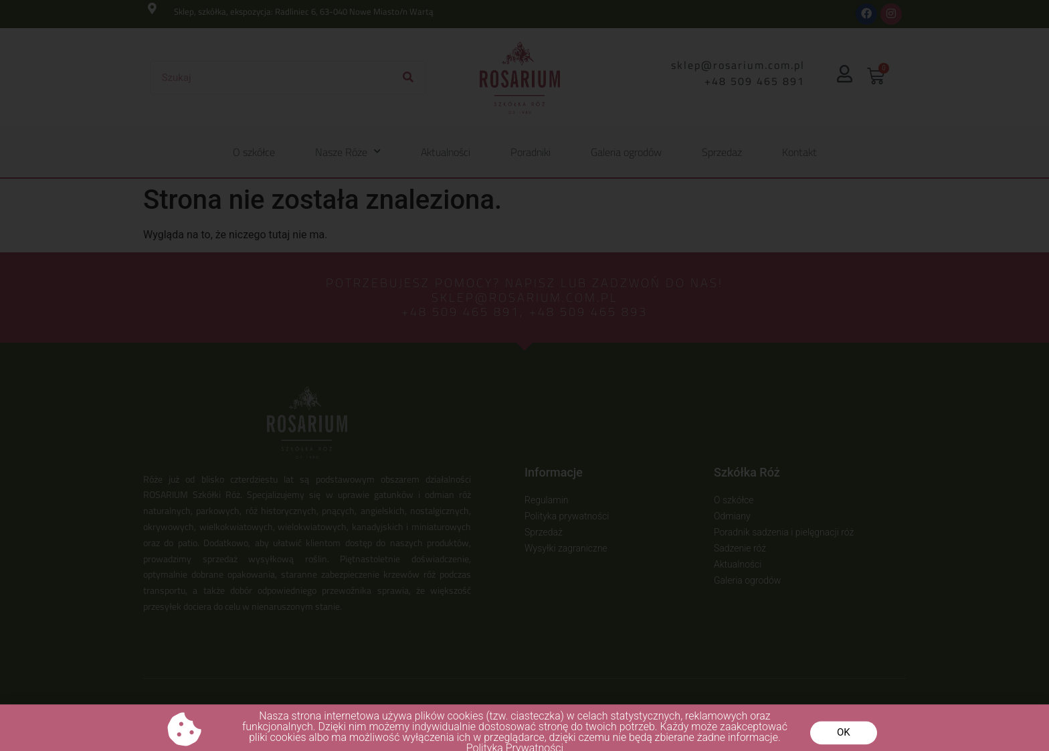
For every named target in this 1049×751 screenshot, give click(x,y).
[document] (524, 375)
